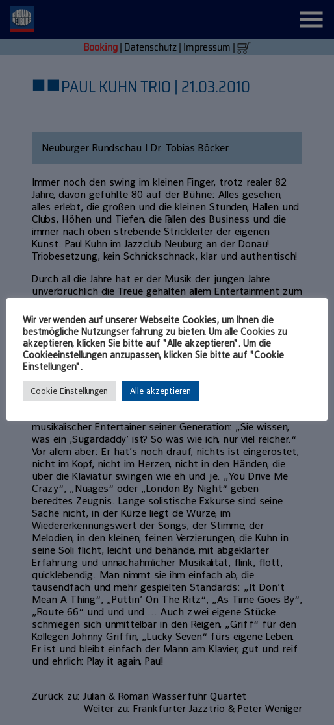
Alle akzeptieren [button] (160, 391)
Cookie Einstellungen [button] (69, 391)
